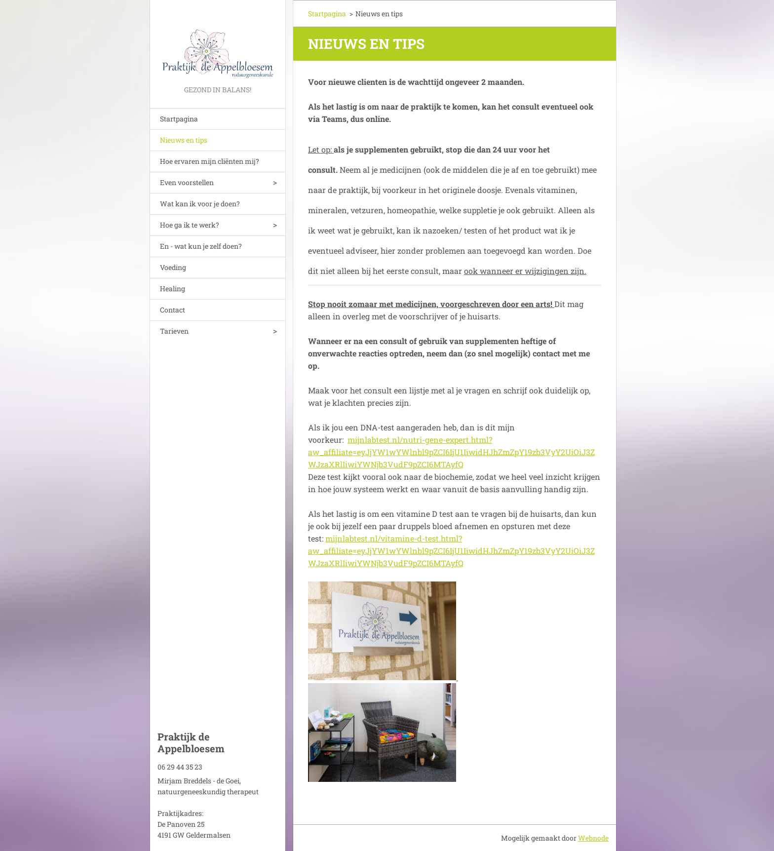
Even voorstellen (187, 182)
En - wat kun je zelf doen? (201, 246)
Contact (172, 309)
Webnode (593, 838)
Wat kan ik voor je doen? (200, 203)
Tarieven (174, 331)
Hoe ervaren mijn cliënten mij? (209, 161)
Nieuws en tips (183, 140)
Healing (172, 288)
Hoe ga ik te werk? (189, 225)
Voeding (173, 267)
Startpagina (179, 118)
